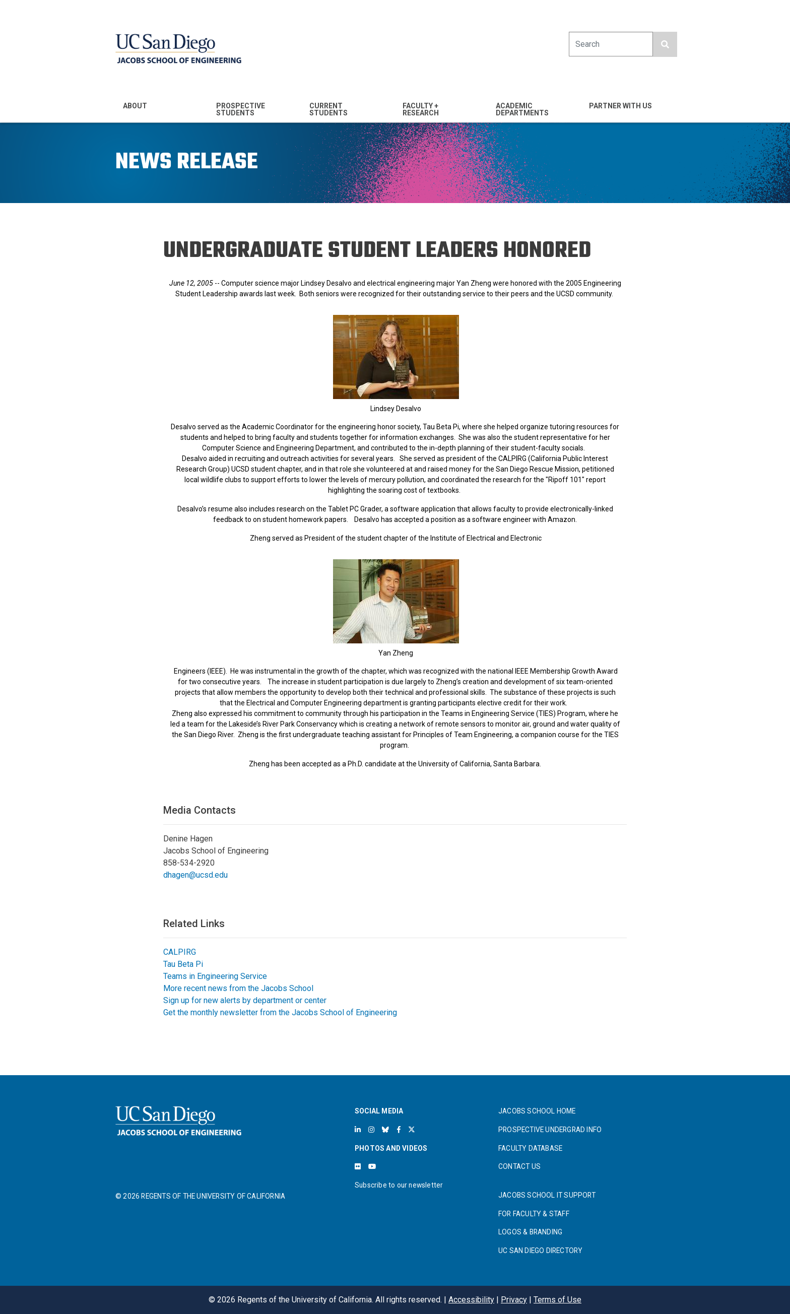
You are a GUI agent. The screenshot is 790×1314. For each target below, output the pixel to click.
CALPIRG (179, 952)
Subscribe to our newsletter (399, 1185)
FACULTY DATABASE (530, 1148)
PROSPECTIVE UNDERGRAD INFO (550, 1130)
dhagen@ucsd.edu (195, 875)
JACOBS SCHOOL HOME (537, 1111)
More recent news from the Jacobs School (238, 988)
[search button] (665, 44)
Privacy (514, 1299)
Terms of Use (557, 1299)
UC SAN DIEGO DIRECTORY (540, 1250)
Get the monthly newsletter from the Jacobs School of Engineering (280, 1012)
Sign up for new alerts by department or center (244, 1000)
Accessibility (471, 1299)
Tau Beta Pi (183, 964)
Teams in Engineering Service (215, 976)
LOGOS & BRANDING (530, 1232)
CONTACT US (519, 1166)
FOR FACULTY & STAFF (533, 1214)
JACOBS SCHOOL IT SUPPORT (547, 1195)
